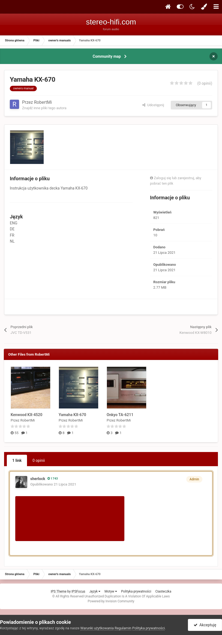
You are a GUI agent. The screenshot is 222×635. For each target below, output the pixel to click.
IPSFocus (78, 591)
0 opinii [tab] (38, 460)
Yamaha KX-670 (72, 415)
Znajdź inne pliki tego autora (44, 108)
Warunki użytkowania (97, 628)
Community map (107, 56)
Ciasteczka (163, 591)
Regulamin (123, 628)
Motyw (110, 591)
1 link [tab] (17, 460)
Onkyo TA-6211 (120, 415)
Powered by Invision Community (111, 601)
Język (94, 591)
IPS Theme (59, 591)
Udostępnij (153, 105)
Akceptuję (205, 625)
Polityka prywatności (136, 591)
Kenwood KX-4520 (26, 415)
